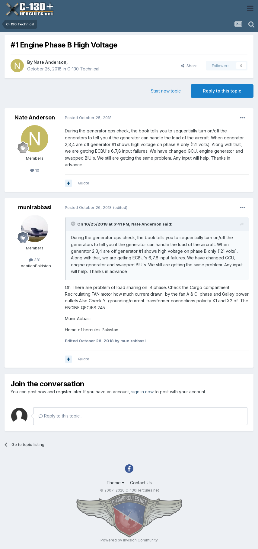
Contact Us (141, 482)
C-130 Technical (83, 68)
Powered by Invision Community (129, 540)
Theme (115, 482)
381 (34, 259)
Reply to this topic (222, 90)
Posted (88, 117)
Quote (83, 182)
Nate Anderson (49, 62)
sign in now (142, 391)
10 (34, 170)
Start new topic (166, 90)
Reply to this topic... (60, 415)
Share (189, 65)
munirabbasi (35, 207)
